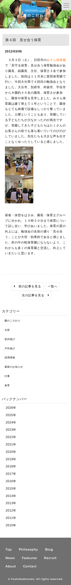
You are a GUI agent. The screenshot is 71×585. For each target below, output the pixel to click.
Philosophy (28, 549)
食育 (6, 385)
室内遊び (8, 339)
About (10, 566)
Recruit (50, 558)
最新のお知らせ (12, 366)
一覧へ (52, 286)
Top (8, 549)
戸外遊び (8, 348)
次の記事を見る (35, 295)
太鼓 (6, 329)
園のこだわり (11, 320)
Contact (30, 566)
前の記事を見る (27, 286)
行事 (6, 376)
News (10, 558)
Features (29, 558)
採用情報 (8, 357)
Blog (49, 549)
